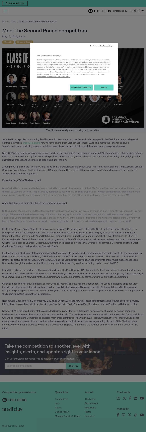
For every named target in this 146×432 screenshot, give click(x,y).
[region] (74, 69)
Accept (104, 87)
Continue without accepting (101, 46)
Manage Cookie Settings (81, 87)
